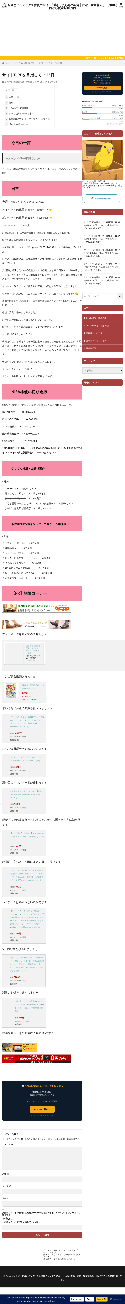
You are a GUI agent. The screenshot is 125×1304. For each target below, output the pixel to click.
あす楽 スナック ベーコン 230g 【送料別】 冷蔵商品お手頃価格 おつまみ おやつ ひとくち (26, 794)
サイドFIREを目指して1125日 (50, 63)
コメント (7, 1144)
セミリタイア (47, 82)
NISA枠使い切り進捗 (16, 108)
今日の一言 (12, 97)
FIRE (30, 82)
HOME (7, 63)
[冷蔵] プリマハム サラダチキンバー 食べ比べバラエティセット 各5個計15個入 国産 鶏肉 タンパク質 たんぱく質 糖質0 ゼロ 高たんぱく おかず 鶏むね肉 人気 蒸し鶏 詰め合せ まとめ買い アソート (27, 964)
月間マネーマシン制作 (96, 340)
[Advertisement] (63, 32)
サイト (5, 1198)
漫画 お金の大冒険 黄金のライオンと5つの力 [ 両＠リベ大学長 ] (33, 649)
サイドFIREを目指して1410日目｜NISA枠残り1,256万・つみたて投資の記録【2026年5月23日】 (102, 252)
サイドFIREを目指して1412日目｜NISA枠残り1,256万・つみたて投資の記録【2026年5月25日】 (102, 225)
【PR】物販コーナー (16, 124)
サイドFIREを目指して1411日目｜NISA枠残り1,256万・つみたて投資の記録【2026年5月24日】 (102, 239)
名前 (5, 1174)
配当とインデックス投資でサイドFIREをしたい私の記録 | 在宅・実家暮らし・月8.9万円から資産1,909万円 (62, 7)
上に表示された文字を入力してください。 (21, 1222)
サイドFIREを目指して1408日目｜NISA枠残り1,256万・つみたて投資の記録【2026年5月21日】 (102, 280)
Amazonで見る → (42, 1109)
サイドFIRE (37, 82)
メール (6, 1186)
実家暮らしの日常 (94, 333)
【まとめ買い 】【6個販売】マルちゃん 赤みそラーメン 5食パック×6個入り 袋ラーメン (27, 836)
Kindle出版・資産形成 (96, 318)
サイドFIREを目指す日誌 (24, 63)
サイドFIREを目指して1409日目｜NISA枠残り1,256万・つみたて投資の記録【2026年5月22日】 (102, 266)
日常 (55, 82)
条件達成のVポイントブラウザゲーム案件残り (28, 119)
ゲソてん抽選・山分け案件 (19, 113)
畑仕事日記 (91, 348)
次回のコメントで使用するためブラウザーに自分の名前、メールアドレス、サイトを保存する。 (41, 1214)
